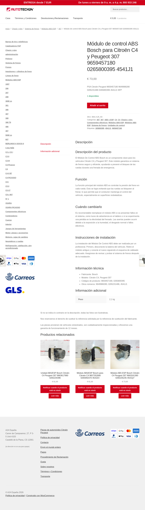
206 (7, 88)
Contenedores (11, 216)
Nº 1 (7, 199)
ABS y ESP (109, 120)
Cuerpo (9, 220)
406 (7, 127)
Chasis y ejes (17, 29)
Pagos (43, 452)
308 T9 (8, 122)
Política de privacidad (50, 437)
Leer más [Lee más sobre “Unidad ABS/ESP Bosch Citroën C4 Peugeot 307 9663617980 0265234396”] (55, 396)
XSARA (9, 203)
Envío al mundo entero (50, 447)
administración (12, 54)
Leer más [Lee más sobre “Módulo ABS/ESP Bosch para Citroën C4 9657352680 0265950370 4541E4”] (90, 396)
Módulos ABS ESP (48, 29)
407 (7, 131)
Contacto (44, 442)
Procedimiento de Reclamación (54, 457)
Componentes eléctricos (97, 123)
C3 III (8, 161)
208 (7, 97)
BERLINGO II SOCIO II (15, 144)
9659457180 (117, 128)
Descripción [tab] (45, 144)
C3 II (7, 156)
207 (7, 93)
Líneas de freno (12, 76)
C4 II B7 (9, 173)
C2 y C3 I (9, 152)
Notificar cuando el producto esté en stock (55, 389)
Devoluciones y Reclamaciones (54, 18)
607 (7, 139)
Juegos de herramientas (16, 229)
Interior (9, 224)
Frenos (8, 67)
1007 (7, 84)
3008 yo (9, 101)
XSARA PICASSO (13, 207)
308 (7, 118)
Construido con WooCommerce (40, 496)
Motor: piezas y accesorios (17, 233)
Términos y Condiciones (25, 18)
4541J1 (108, 128)
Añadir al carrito (97, 105)
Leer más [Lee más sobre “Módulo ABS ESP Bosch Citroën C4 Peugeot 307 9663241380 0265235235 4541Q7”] (125, 396)
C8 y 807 (9, 195)
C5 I (7, 182)
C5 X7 (8, 190)
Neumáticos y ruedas (14, 241)
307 (59, 29)
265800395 (99, 128)
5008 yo (9, 135)
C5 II (7, 186)
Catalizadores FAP (13, 46)
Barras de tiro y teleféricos (17, 42)
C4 (116, 120)
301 (7, 105)
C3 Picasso (10, 165)
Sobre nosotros (47, 467)
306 (7, 110)
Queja (43, 462)
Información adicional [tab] (49, 151)
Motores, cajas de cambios (17, 237)
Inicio (8, 29)
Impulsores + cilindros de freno (19, 71)
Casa (8, 18)
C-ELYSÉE (10, 148)
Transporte (78, 18)
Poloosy (9, 59)
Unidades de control (116, 125)
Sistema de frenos (32, 29)
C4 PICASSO (11, 178)
